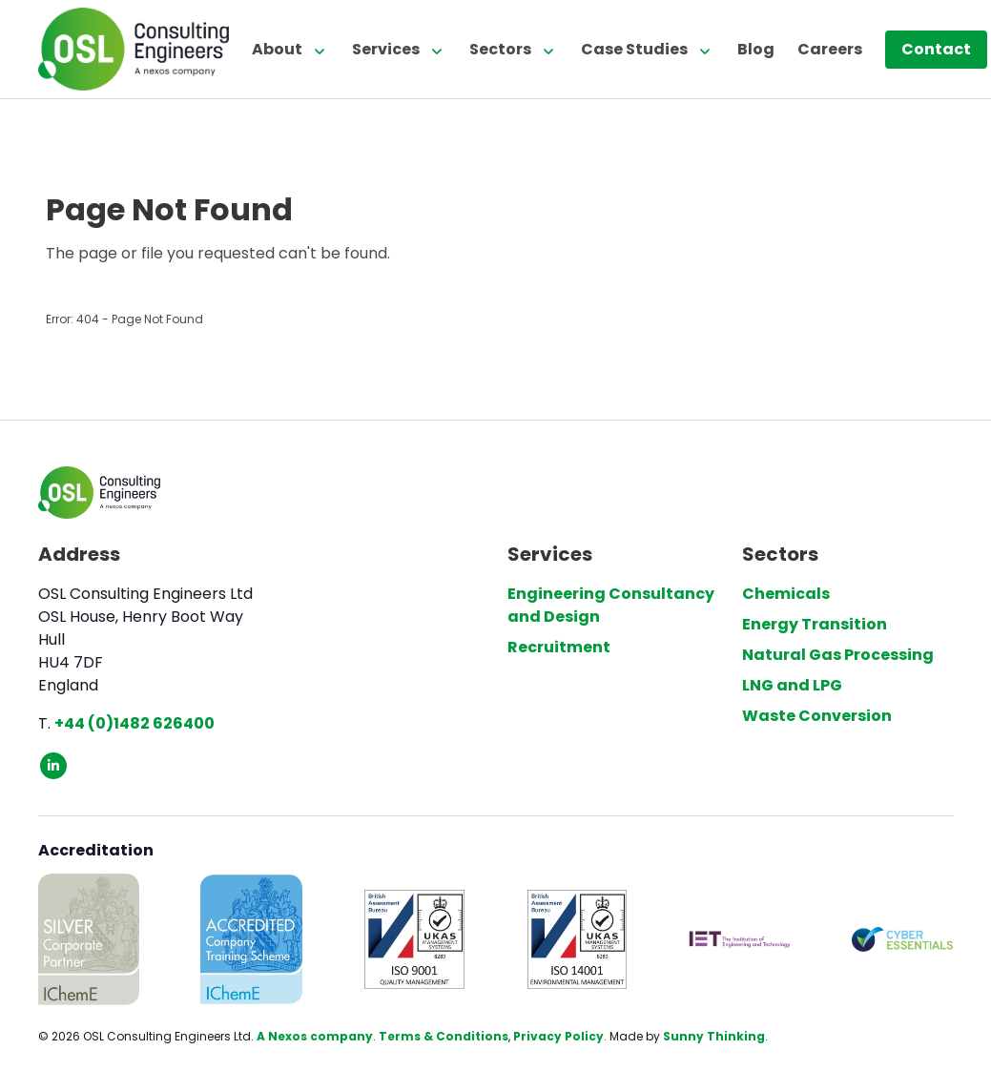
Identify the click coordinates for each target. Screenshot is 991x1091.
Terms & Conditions (443, 1036)
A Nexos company (315, 1036)
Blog (755, 49)
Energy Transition (814, 624)
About (277, 49)
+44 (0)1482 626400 (134, 723)
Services (386, 49)
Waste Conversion (817, 716)
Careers (829, 49)
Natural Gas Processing (838, 655)
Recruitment (558, 647)
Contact (936, 49)
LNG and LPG (792, 685)
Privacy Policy (558, 1036)
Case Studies (634, 49)
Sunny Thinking (714, 1036)
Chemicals (786, 594)
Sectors (500, 49)
